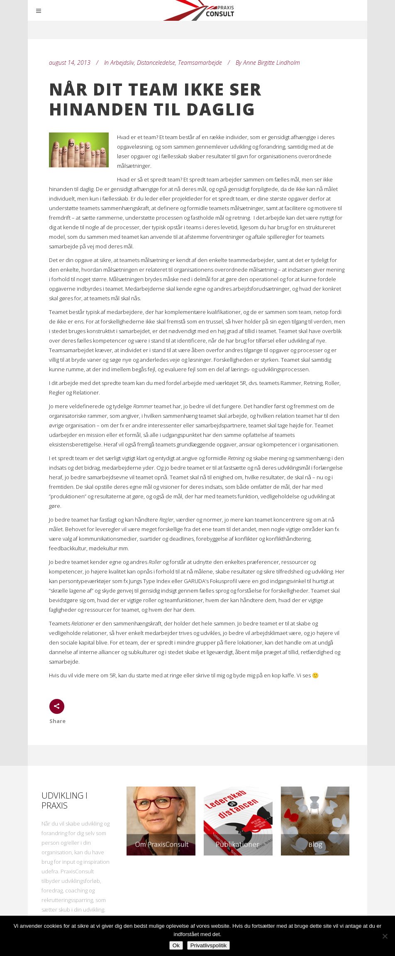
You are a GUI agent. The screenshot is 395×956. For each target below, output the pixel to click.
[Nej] (384, 936)
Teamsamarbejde (200, 62)
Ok (176, 945)
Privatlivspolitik (208, 945)
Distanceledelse (156, 62)
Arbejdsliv (122, 62)
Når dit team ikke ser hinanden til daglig (155, 99)
